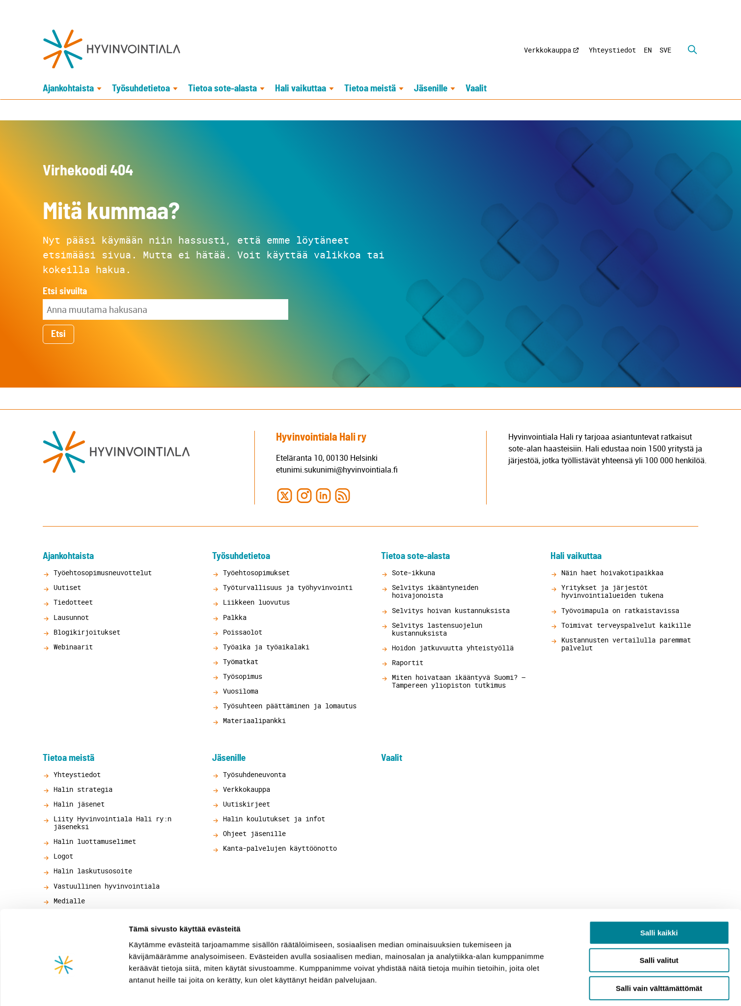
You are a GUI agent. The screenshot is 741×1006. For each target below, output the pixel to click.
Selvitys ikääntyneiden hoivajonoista (435, 591)
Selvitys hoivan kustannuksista (451, 610)
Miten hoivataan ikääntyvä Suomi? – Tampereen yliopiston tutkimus (458, 681)
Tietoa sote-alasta (222, 89)
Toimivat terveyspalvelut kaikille (626, 625)
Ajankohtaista (68, 89)
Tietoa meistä (370, 89)
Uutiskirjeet (246, 804)
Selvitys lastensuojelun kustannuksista (437, 629)
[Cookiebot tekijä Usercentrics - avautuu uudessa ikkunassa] (64, 986)
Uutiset (67, 587)
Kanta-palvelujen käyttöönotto (280, 848)
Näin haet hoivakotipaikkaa (612, 572)
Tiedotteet (73, 602)
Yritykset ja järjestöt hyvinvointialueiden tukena (612, 591)
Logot (63, 856)
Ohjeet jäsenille (254, 833)
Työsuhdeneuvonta (254, 774)
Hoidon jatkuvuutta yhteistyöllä (453, 647)
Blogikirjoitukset (87, 632)
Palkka (235, 617)
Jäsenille (430, 89)
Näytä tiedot (525, 986)
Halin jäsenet (79, 804)
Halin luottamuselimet (95, 841)
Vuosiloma (240, 691)
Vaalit (476, 89)
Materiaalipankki (254, 720)
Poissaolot (242, 632)
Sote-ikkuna (413, 572)
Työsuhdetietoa (141, 89)
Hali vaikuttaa (300, 89)
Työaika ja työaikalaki (266, 646)
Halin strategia (83, 789)
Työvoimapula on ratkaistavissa (620, 610)
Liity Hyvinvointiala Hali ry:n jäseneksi (112, 822)
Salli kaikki (659, 888)
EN (648, 50)
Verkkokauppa (547, 50)
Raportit (407, 662)
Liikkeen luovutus (256, 602)
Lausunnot (71, 617)
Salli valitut (658, 916)
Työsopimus (242, 676)
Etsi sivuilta (65, 291)
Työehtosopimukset (256, 572)
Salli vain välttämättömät (659, 944)
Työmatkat (240, 661)
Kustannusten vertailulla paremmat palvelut (626, 643)
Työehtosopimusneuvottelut (103, 572)
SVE (665, 50)
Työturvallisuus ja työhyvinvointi (288, 587)
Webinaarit (73, 646)
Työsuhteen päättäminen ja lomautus (290, 705)
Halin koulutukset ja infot (274, 818)
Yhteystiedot (612, 50)
